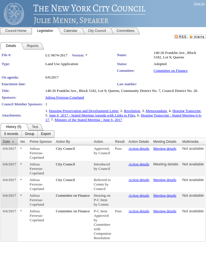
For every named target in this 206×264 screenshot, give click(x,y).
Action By (63, 142)
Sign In (199, 3)
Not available (193, 148)
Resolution (132, 111)
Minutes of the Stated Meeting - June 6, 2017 (88, 120)
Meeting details (165, 148)
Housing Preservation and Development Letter (83, 111)
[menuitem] (11, 134)
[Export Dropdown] (46, 134)
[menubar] (27, 134)
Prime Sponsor (41, 142)
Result (120, 142)
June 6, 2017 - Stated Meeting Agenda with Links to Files (92, 115)
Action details (138, 148)
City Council (65, 148)
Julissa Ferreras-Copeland (64, 97)
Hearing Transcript (186, 111)
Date (6, 142)
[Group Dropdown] (30, 134)
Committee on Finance (171, 70)
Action (98, 142)
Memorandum (156, 111)
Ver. (23, 142)
